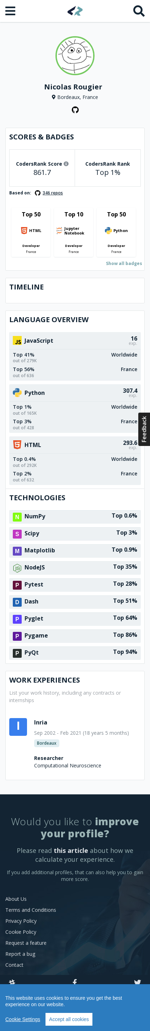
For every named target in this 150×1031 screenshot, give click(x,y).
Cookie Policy (20, 931)
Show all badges (124, 263)
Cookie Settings (22, 1019)
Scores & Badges (41, 137)
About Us (16, 898)
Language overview (49, 319)
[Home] (75, 11)
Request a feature (26, 942)
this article (71, 850)
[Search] (139, 11)
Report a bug (20, 953)
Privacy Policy (21, 920)
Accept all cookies (69, 1019)
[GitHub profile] (75, 110)
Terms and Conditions (30, 909)
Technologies (37, 497)
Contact (14, 964)
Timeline (26, 287)
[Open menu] (11, 11)
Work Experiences (44, 680)
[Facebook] (75, 983)
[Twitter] (137, 983)
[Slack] (12, 983)
